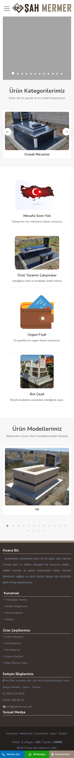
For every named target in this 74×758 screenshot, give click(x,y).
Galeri (53, 733)
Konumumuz (61, 754)
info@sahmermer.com (18, 706)
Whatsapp (37, 754)
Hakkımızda (26, 733)
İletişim (9, 619)
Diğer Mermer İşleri (15, 663)
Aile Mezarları (12, 643)
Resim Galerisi (13, 613)
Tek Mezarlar (11, 650)
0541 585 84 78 (13, 700)
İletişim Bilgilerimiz (16, 606)
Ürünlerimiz (41, 733)
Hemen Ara (11, 754)
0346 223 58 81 (14, 693)
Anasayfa (12, 733)
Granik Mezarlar (13, 637)
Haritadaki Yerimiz (15, 600)
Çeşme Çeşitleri (13, 656)
